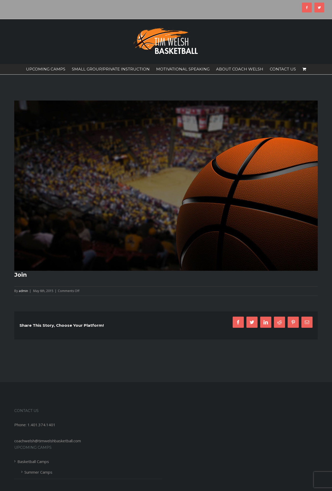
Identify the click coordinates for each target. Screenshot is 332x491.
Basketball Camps (33, 461)
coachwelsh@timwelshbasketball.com (47, 440)
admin (23, 291)
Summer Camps (38, 472)
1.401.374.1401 (41, 424)
